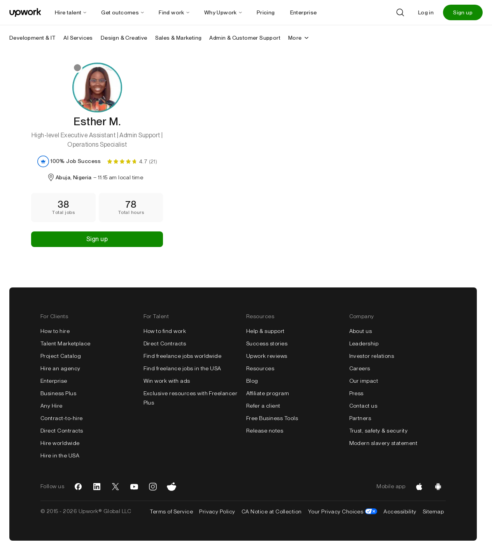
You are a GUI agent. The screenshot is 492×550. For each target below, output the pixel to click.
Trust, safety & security (378, 430)
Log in (426, 12)
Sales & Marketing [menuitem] (178, 38)
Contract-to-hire (61, 418)
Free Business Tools (272, 418)
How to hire (55, 331)
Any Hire (51, 406)
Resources (260, 368)
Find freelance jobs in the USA (182, 368)
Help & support (265, 331)
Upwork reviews (266, 356)
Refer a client (263, 406)
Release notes (264, 430)
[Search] (400, 12)
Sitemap (433, 511)
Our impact (363, 381)
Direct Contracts (61, 430)
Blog (252, 381)
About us (360, 331)
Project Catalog (60, 356)
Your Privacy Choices (343, 511)
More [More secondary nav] (299, 38)
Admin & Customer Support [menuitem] (244, 38)
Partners (360, 418)
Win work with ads (167, 381)
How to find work (165, 331)
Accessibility (399, 511)
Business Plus (58, 393)
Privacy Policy (217, 511)
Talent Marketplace (65, 343)
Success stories (266, 343)
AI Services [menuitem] (78, 38)
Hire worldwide (60, 443)
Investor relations (371, 356)
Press (356, 393)
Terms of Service (171, 511)
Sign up (463, 12)
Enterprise (53, 381)
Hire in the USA (59, 455)
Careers (359, 368)
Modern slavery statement (383, 443)
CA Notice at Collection (272, 511)
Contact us (363, 406)
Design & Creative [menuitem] (124, 38)
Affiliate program (267, 393)
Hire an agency (60, 368)
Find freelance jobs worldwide (183, 356)
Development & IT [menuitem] (32, 38)
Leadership (364, 343)
